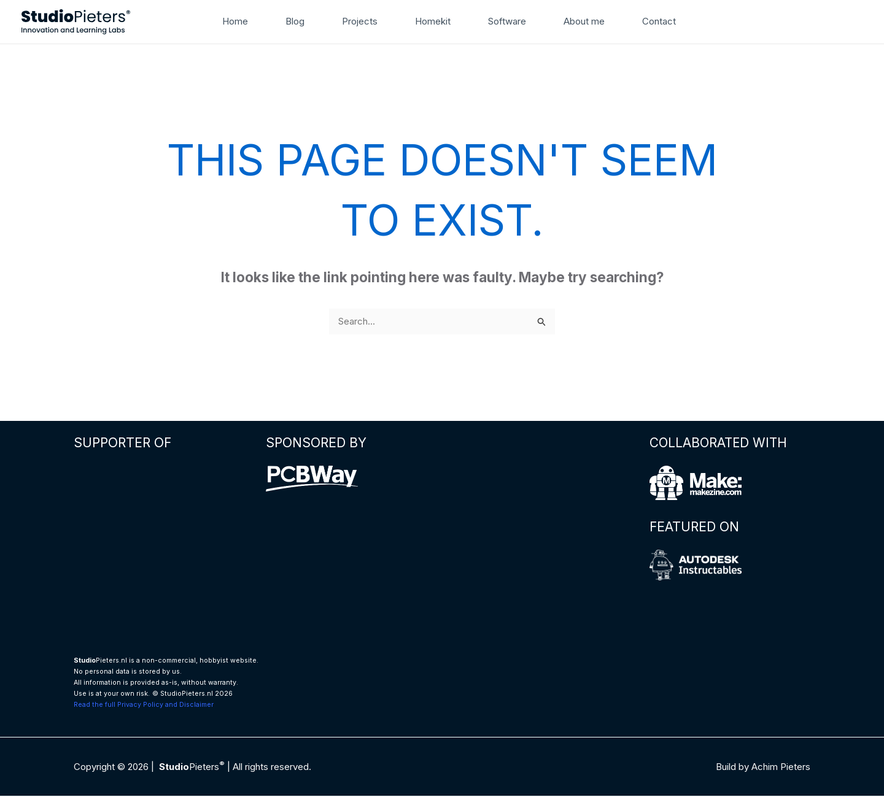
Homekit (433, 21)
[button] (688, 21)
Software (503, 21)
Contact (645, 21)
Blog (304, 21)
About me (574, 21)
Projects (364, 21)
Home (249, 21)
